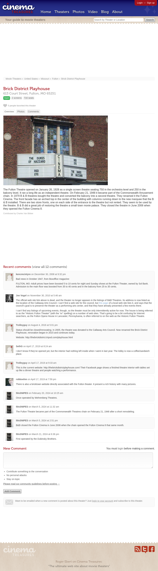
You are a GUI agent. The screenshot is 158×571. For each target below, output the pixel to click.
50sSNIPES (22, 393)
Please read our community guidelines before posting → (31, 487)
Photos (79, 12)
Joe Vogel (21, 295)
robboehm (21, 379)
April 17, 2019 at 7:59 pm (43, 379)
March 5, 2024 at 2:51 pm (45, 420)
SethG (19, 346)
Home (46, 12)
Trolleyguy (21, 325)
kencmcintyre (23, 274)
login (120, 448)
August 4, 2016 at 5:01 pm (44, 325)
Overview (9, 111)
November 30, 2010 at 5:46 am (46, 295)
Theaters (61, 12)
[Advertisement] (79, 50)
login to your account (102, 504)
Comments (33, 111)
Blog (105, 12)
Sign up (151, 2)
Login (140, 2)
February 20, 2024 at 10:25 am (47, 393)
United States (31, 78)
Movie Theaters (13, 78)
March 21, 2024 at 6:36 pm (45, 434)
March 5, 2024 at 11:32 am (45, 406)
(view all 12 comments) (49, 267)
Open (6, 98)
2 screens (17, 98)
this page (103, 303)
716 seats (29, 98)
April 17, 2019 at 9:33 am (43, 363)
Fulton (55, 78)
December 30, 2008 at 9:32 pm (50, 274)
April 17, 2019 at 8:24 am (39, 346)
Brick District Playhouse (73, 78)
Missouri (45, 78)
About (117, 12)
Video (93, 12)
